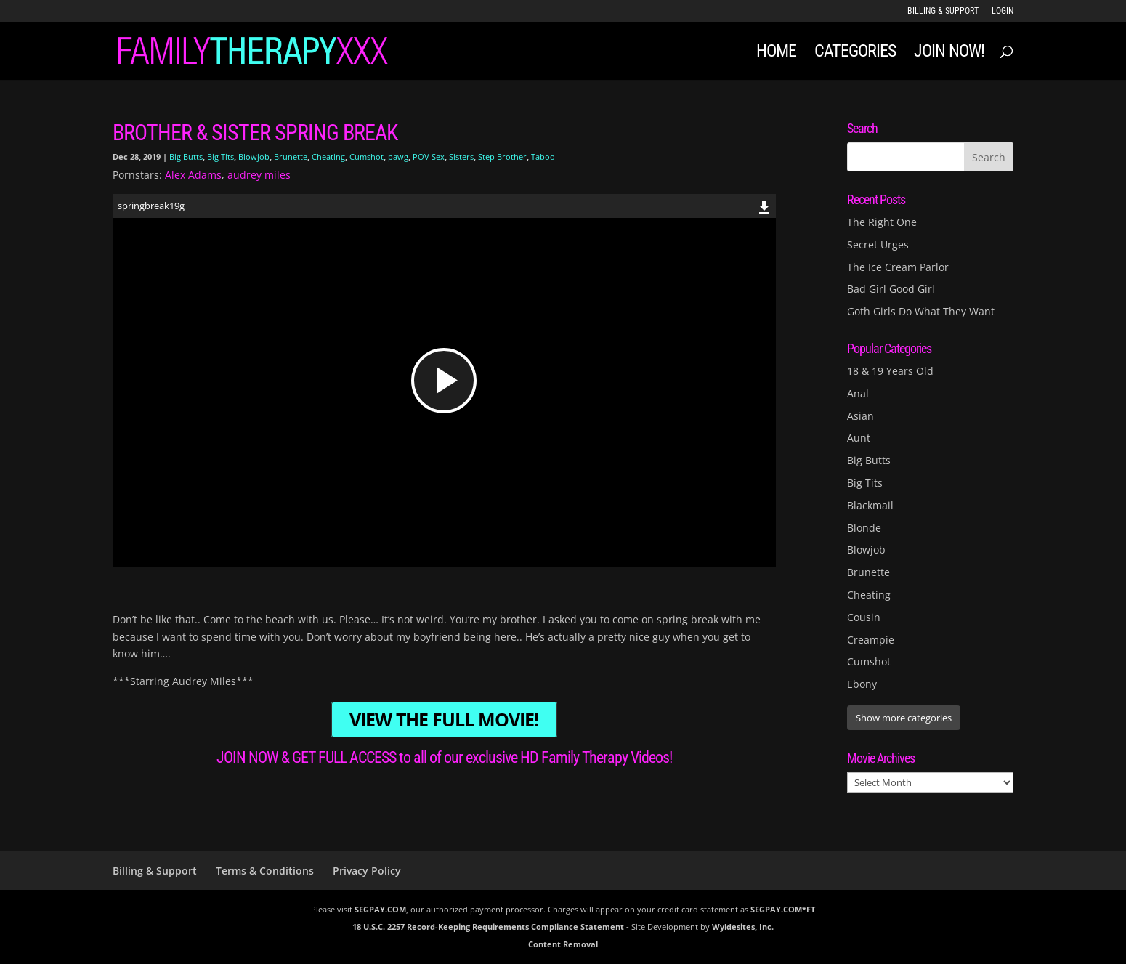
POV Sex (429, 156)
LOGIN (1002, 11)
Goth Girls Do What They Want (921, 311)
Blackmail (870, 505)
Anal (858, 393)
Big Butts (186, 156)
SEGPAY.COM (380, 909)
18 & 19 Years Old (890, 371)
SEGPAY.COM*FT (782, 909)
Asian (860, 416)
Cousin (863, 617)
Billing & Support (943, 11)
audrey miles (259, 175)
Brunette (290, 156)
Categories (855, 53)
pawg (398, 156)
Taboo (543, 156)
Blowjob (254, 156)
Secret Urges (878, 244)
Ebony (862, 684)
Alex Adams (193, 175)
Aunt (858, 438)
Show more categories (904, 717)
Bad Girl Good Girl (891, 289)
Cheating (328, 156)
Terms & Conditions (265, 871)
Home (776, 53)
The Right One (882, 222)
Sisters (461, 156)
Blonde (864, 528)
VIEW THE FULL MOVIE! (443, 720)
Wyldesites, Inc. (743, 926)
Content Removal (563, 944)
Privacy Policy (367, 871)
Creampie (870, 640)
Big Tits (220, 156)
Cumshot (366, 156)
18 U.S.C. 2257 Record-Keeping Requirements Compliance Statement (488, 926)
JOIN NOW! (949, 53)
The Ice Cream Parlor (898, 267)
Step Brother (502, 156)
